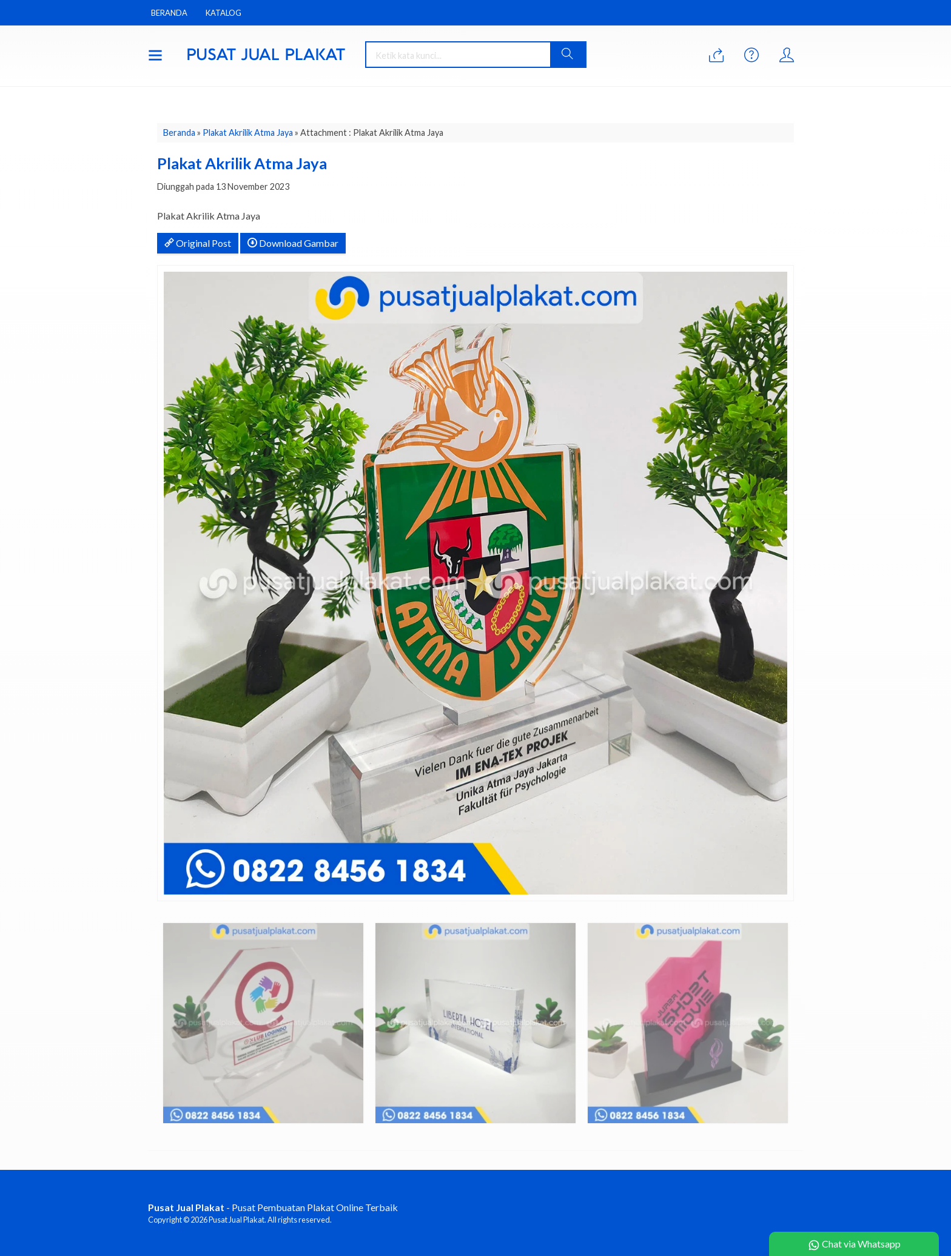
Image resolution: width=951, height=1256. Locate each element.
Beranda (169, 13)
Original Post (197, 243)
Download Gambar (292, 243)
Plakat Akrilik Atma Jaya (248, 132)
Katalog (223, 13)
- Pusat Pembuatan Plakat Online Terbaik (273, 1207)
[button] (567, 54)
